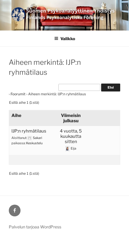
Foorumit (18, 94)
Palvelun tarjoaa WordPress (35, 226)
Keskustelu (34, 143)
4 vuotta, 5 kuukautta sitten (71, 136)
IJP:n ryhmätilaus (28, 131)
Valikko (64, 38)
